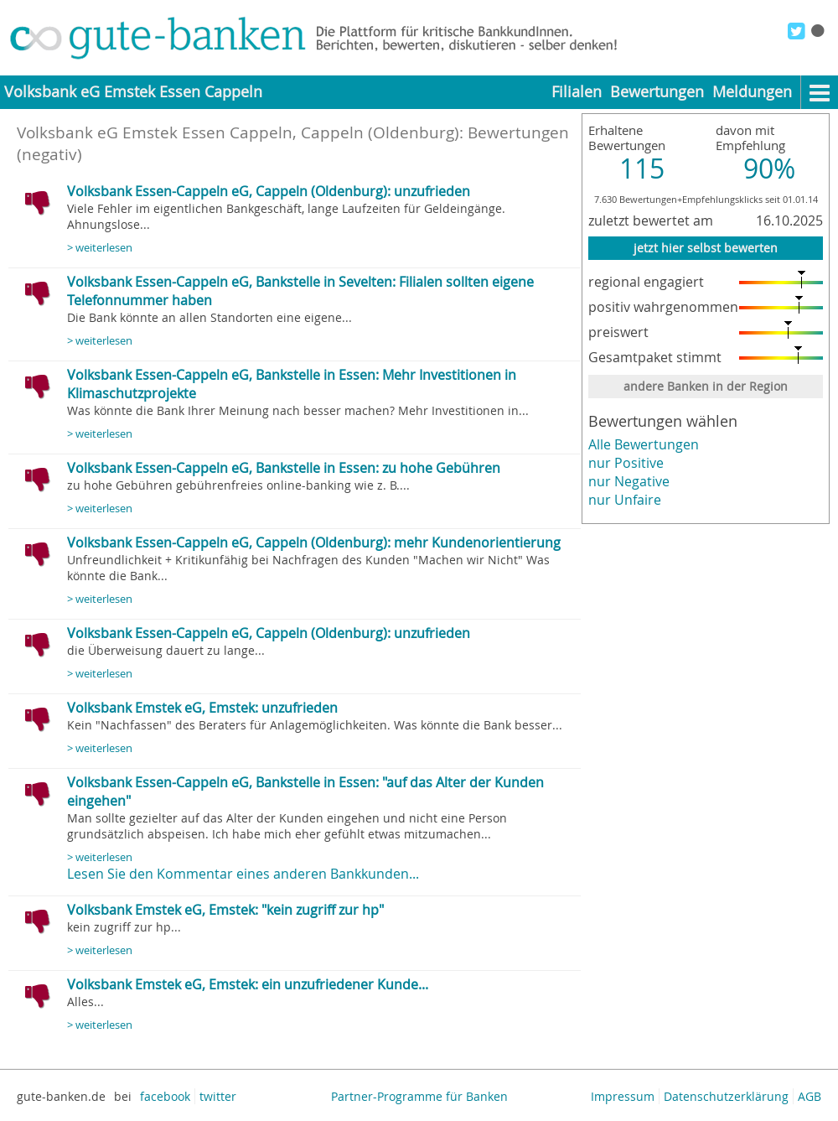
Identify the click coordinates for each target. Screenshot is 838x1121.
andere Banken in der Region (705, 386)
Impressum (622, 1096)
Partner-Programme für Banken (419, 1096)
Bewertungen (657, 91)
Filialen (576, 91)
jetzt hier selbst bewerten (706, 248)
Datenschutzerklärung (726, 1096)
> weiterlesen (99, 248)
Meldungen (752, 91)
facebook (165, 1096)
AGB (809, 1096)
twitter (217, 1096)
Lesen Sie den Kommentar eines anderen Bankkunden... (243, 873)
